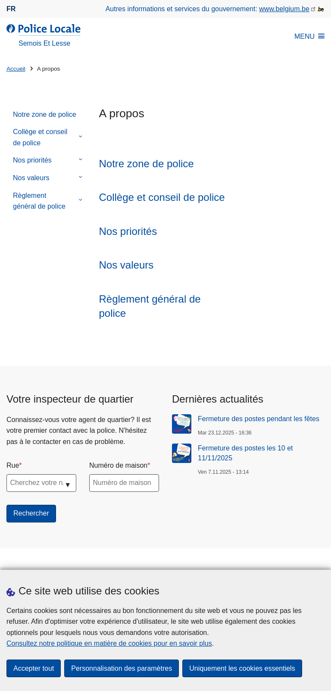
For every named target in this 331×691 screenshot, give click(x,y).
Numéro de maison (118, 465)
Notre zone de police (44, 114)
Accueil (15, 69)
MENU (309, 36)
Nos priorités (32, 160)
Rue (12, 465)
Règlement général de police (39, 201)
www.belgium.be (284, 9)
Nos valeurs (31, 177)
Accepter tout (33, 668)
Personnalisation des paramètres (121, 668)
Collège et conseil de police (40, 137)
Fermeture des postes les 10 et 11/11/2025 (245, 452)
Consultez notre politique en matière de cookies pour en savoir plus (109, 643)
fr (11, 9)
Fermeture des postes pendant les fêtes (258, 418)
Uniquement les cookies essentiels (242, 668)
